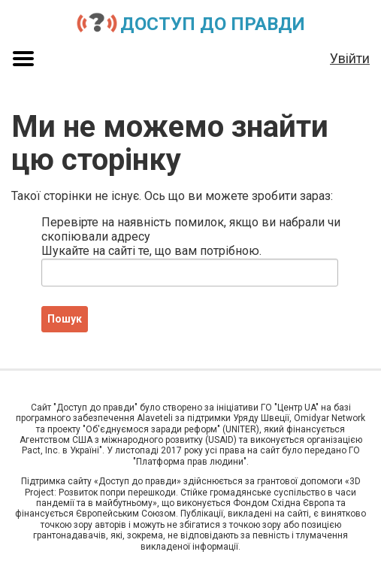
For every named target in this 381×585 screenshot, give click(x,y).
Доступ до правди (212, 24)
